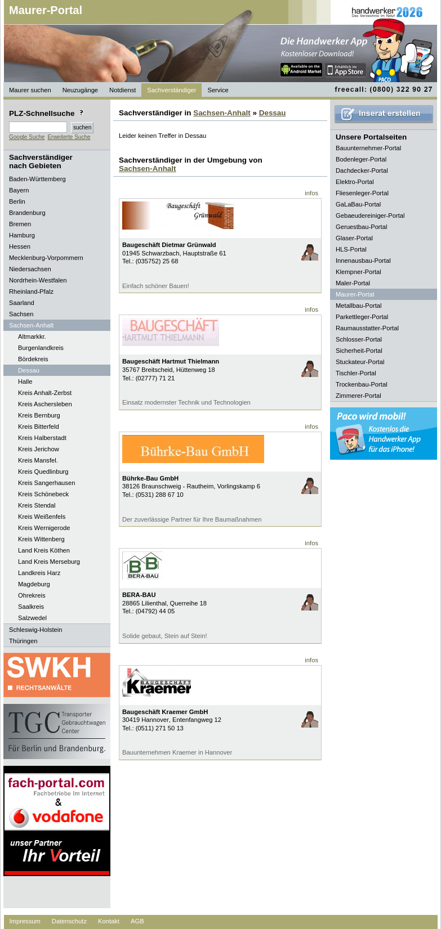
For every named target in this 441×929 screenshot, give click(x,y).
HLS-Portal (351, 249)
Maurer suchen (30, 90)
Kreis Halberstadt (42, 437)
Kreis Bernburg (39, 415)
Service (217, 90)
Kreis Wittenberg (41, 539)
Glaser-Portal (354, 238)
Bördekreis (33, 359)
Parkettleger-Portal (362, 316)
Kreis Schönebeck (43, 494)
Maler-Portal (353, 283)
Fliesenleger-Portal (362, 193)
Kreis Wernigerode (44, 527)
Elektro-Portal (355, 181)
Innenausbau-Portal (363, 260)
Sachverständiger (171, 90)
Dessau (28, 370)
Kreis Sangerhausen (46, 482)
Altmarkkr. (32, 336)
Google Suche (26, 137)
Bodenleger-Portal (361, 159)
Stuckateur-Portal (360, 361)
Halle (25, 381)
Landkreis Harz (39, 572)
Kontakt (108, 921)
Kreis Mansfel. (38, 460)
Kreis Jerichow (38, 449)
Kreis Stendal (37, 505)
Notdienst (122, 90)
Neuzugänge (80, 90)
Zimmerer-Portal (358, 395)
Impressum (25, 921)
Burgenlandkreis (41, 347)
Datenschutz (69, 921)
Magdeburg (34, 584)
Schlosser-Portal (359, 339)
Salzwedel (32, 617)
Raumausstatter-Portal (367, 328)
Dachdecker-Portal (362, 170)
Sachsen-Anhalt (222, 113)
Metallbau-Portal (358, 305)
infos (311, 193)
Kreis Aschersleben (45, 404)
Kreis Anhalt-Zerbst (45, 392)
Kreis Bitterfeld (38, 426)
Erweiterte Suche (68, 137)
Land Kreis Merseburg (49, 561)
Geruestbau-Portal (361, 226)
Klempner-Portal (358, 271)
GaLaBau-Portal (358, 204)
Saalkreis (31, 606)
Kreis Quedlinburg (43, 471)
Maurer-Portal (45, 10)
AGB (137, 921)
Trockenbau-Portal (361, 384)
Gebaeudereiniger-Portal (370, 215)
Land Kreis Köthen (44, 550)
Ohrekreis (32, 595)
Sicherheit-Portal (359, 350)
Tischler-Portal (356, 373)
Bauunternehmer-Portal (368, 148)
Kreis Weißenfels (41, 516)
